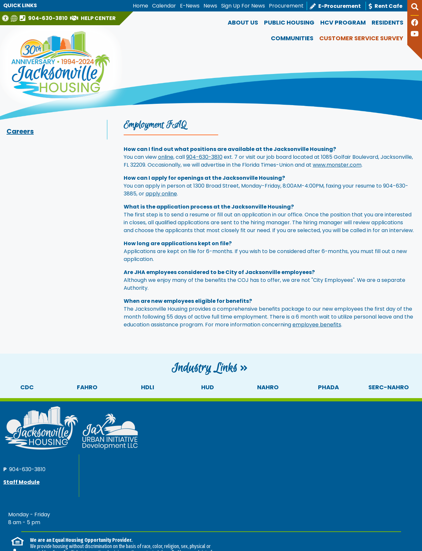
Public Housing (289, 22)
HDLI (147, 387)
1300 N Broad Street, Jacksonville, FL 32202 (57, 533)
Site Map (90, 524)
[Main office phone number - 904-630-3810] (44, 18)
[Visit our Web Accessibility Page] (6, 18)
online (165, 157)
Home (140, 5)
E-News (190, 5)
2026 (15, 524)
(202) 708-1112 (143, 488)
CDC (27, 387)
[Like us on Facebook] (414, 23)
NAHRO (268, 387)
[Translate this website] (15, 18)
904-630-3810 (204, 157)
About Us (243, 22)
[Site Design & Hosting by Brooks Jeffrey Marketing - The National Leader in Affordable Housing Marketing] (367, 527)
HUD (207, 387)
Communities (292, 38)
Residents (387, 22)
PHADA (328, 387)
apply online (161, 193)
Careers (20, 131)
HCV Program (343, 22)
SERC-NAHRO (388, 387)
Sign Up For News (243, 5)
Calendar (164, 5)
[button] (415, 9)
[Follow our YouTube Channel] (415, 34)
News (210, 5)
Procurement (286, 5)
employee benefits (316, 324)
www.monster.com (337, 165)
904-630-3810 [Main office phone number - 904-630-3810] (304, 421)
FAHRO (87, 387)
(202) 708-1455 (391, 488)
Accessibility (122, 524)
